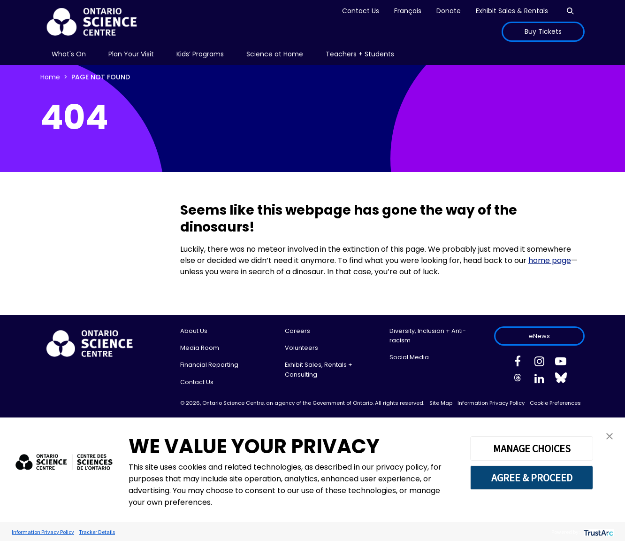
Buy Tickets (543, 31)
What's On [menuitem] (69, 54)
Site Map (440, 403)
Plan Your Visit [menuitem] (131, 54)
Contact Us (360, 10)
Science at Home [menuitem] (274, 54)
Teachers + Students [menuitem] (360, 54)
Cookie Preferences (555, 403)
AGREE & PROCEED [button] (531, 477)
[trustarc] (597, 532)
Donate (448, 10)
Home (50, 77)
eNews (539, 336)
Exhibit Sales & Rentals (512, 10)
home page (549, 260)
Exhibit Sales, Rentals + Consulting (318, 369)
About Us (193, 331)
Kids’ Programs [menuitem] (200, 54)
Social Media (409, 357)
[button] (609, 436)
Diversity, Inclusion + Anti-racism (427, 335)
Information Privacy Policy (491, 403)
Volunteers (301, 348)
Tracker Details (97, 531)
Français (407, 10)
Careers (297, 331)
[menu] (68, 54)
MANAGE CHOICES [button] (532, 448)
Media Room (199, 348)
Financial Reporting (209, 365)
